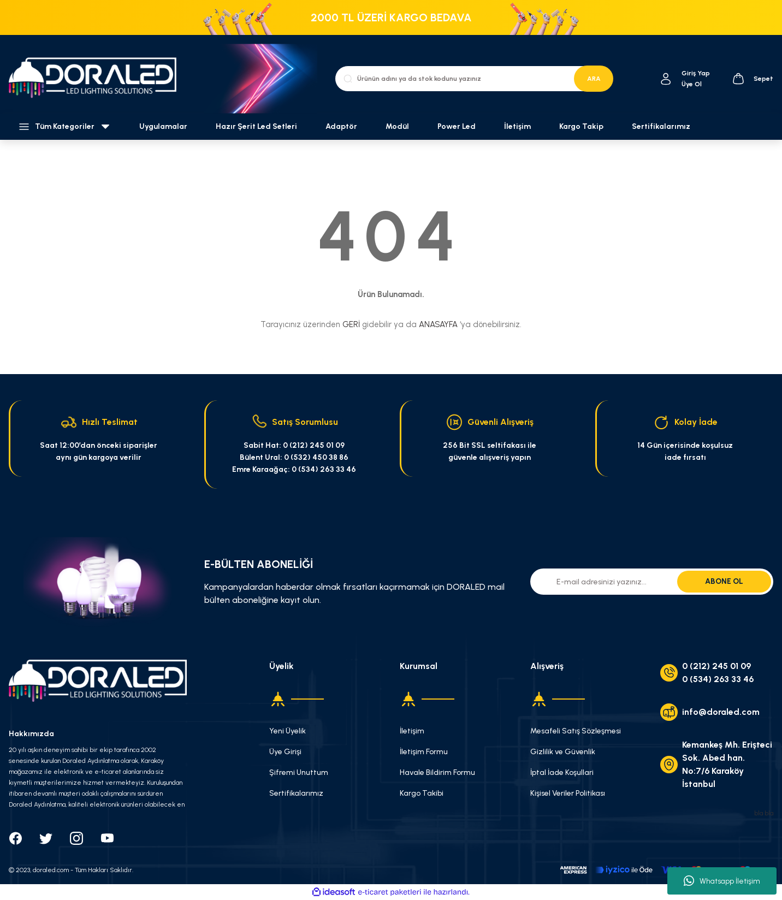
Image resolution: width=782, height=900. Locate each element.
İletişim (517, 126)
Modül (397, 126)
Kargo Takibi (421, 793)
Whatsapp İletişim (722, 881)
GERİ (351, 324)
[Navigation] (65, 127)
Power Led (456, 126)
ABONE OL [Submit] (724, 581)
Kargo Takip (581, 126)
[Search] (474, 79)
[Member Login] (666, 79)
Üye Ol (692, 84)
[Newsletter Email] (651, 582)
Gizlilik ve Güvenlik (562, 751)
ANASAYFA (438, 324)
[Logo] (98, 78)
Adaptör (341, 126)
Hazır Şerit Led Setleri (256, 126)
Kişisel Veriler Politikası (567, 793)
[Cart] (752, 78)
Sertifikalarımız (661, 126)
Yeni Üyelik (287, 731)
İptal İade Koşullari (562, 772)
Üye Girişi (285, 751)
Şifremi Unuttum (298, 772)
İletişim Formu (424, 751)
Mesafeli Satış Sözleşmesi (575, 731)
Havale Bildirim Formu (437, 772)
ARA (594, 78)
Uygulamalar (163, 126)
